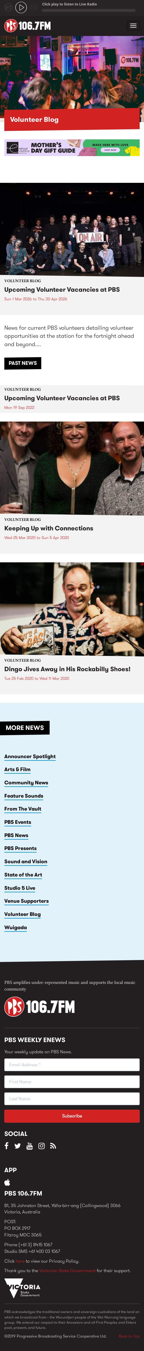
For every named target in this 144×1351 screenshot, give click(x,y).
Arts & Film (17, 769)
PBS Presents (20, 848)
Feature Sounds (23, 796)
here (20, 1261)
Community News (26, 782)
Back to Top (129, 1336)
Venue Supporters (26, 901)
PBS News (16, 835)
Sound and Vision (25, 861)
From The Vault (22, 809)
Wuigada (15, 927)
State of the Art (23, 874)
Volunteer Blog (22, 914)
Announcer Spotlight (30, 756)
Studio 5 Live (19, 888)
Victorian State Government (67, 1270)
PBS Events (17, 822)
